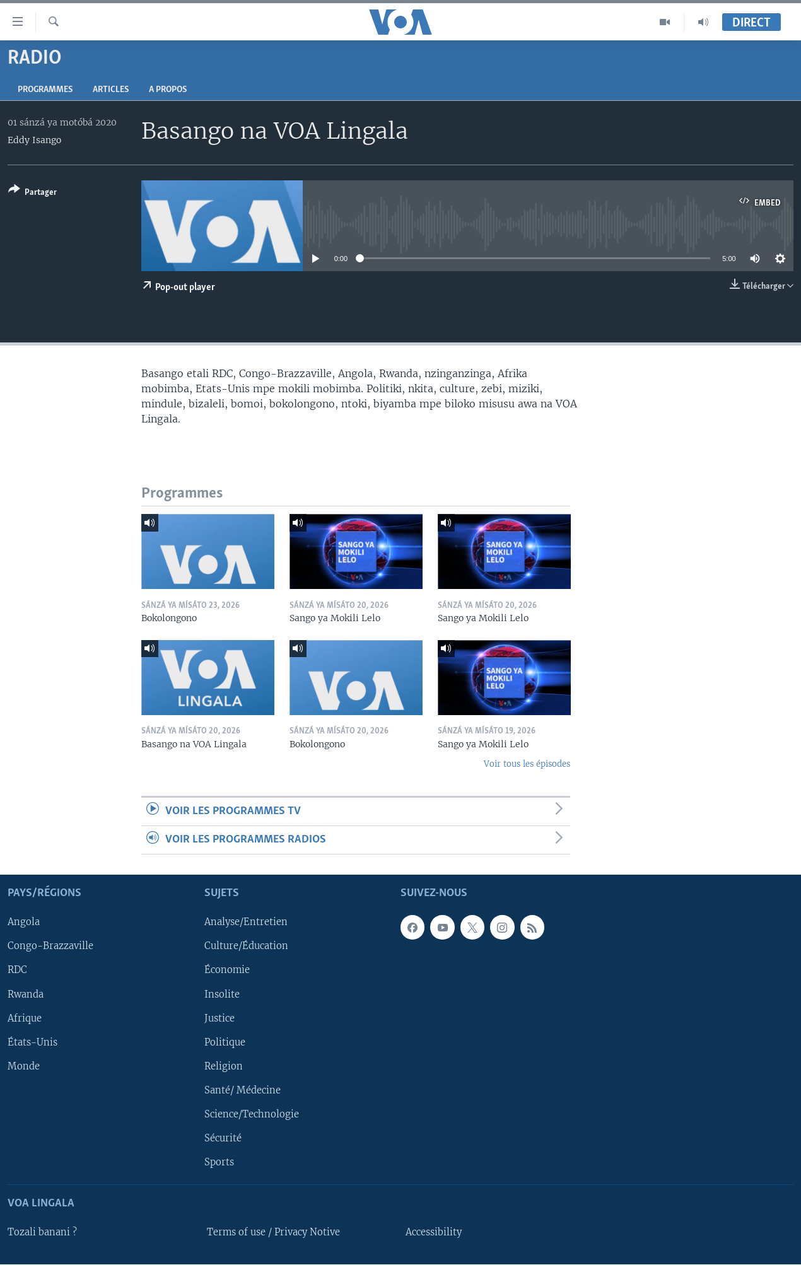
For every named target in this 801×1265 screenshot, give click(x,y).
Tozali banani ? (42, 1233)
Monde (24, 1066)
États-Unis (32, 1042)
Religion (223, 1066)
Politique (224, 1042)
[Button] (32, 193)
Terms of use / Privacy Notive (273, 1233)
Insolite (222, 994)
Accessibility (434, 1233)
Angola (24, 922)
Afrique (25, 1018)
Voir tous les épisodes (527, 764)
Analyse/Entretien (246, 922)
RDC (17, 970)
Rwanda (26, 994)
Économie (227, 970)
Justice (219, 1018)
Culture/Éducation (246, 946)
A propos (168, 90)
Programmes (45, 90)
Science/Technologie (251, 1114)
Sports (219, 1162)
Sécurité (223, 1138)
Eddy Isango (34, 140)
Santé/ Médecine (242, 1090)
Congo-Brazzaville (50, 946)
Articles (111, 90)
